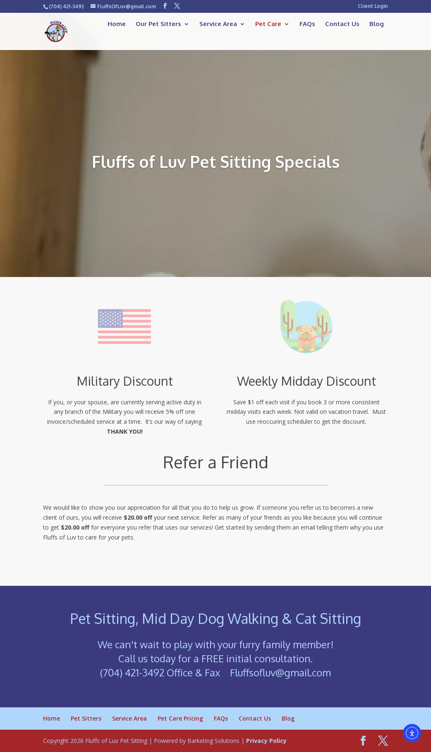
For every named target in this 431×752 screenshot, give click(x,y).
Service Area (218, 24)
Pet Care (268, 24)
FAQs (307, 24)
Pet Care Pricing (180, 718)
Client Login (373, 6)
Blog (376, 24)
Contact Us (342, 24)
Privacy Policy (266, 741)
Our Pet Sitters (158, 24)
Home (117, 24)
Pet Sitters (86, 718)
